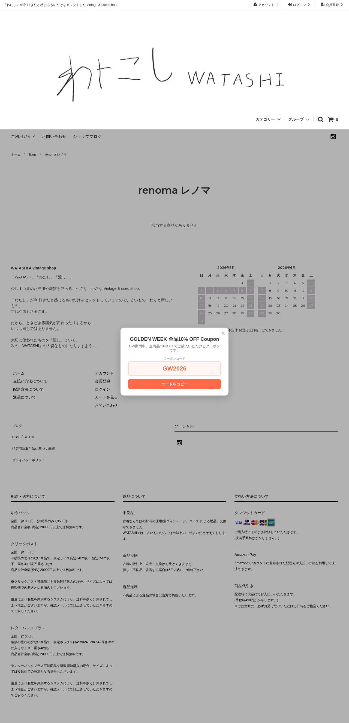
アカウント (266, 4)
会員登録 (332, 4)
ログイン (299, 4)
